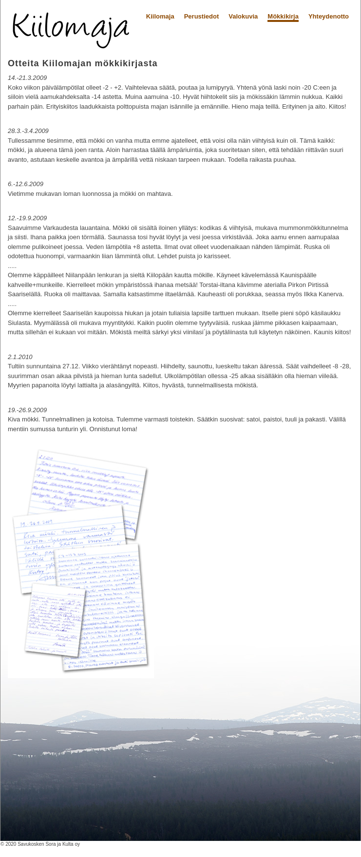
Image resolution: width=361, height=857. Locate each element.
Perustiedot (201, 16)
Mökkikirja (283, 16)
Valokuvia (243, 16)
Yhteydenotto (328, 16)
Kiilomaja (160, 16)
